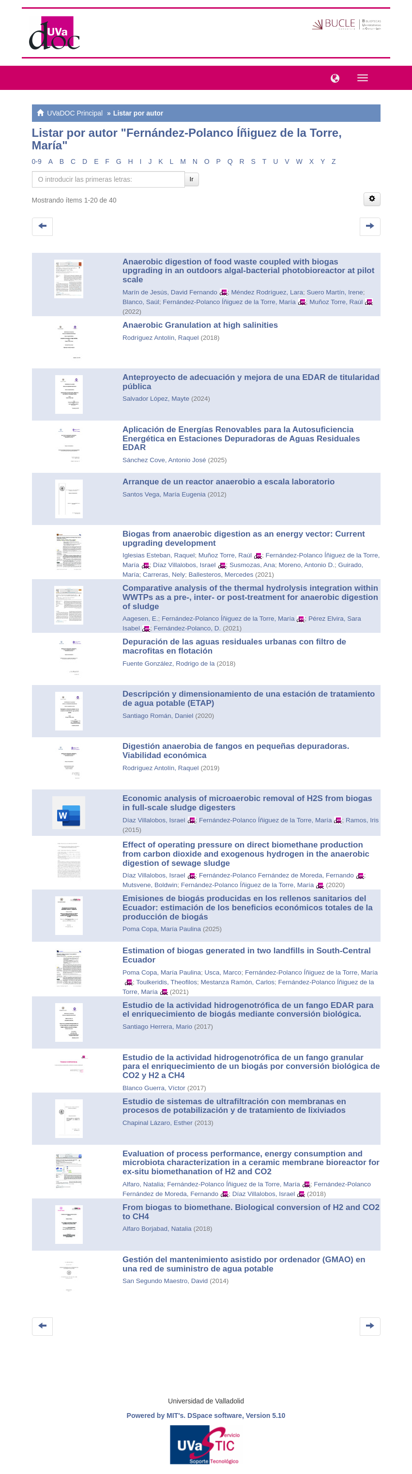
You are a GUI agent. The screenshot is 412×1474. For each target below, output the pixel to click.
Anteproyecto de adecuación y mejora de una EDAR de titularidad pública (251, 382)
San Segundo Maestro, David (165, 1280)
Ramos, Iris (362, 820)
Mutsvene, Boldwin (149, 885)
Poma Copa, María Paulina (161, 929)
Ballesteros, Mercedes (221, 574)
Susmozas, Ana (252, 565)
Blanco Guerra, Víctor (153, 1088)
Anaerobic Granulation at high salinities (200, 325)
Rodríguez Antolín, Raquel (160, 337)
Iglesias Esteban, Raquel (158, 555)
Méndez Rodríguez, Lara (267, 292)
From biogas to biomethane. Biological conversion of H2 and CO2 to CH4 (251, 1212)
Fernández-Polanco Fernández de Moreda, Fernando (276, 875)
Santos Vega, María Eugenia (164, 494)
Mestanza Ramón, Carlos (238, 982)
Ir (192, 179)
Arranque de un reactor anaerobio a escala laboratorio (228, 481)
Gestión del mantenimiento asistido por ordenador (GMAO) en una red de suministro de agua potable (244, 1264)
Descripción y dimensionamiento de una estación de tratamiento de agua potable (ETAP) (248, 698)
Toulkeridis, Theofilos (166, 982)
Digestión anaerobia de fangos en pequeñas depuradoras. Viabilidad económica (236, 751)
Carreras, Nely (164, 574)
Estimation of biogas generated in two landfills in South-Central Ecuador (246, 955)
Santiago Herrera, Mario (157, 1026)
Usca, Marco (223, 972)
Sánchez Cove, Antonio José (164, 460)
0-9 (37, 161)
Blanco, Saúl (140, 302)
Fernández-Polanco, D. (187, 628)
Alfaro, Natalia (143, 1184)
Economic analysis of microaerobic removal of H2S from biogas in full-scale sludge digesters (247, 803)
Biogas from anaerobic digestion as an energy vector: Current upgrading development (243, 538)
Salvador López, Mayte (155, 398)
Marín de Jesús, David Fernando (169, 292)
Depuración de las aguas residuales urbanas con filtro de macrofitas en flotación (234, 646)
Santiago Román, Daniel (157, 715)
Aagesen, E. (140, 618)
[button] (332, 77)
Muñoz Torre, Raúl (336, 302)
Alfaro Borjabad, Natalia (157, 1228)
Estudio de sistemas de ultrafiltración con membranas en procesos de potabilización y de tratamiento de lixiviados (234, 1106)
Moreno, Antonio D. (306, 565)
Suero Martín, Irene (334, 292)
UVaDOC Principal (75, 113)
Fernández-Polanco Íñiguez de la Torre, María (229, 302)
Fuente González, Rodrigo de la (168, 663)
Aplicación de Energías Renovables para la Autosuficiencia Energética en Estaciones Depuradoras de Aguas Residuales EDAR (241, 438)
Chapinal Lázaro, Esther (157, 1122)
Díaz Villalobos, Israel (184, 565)
